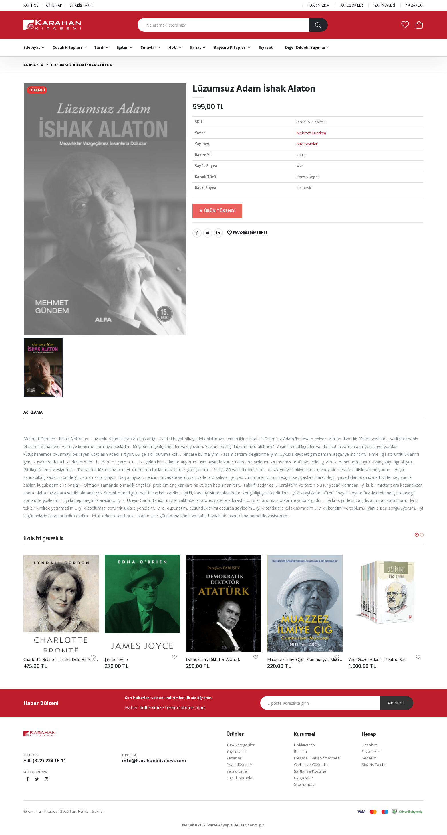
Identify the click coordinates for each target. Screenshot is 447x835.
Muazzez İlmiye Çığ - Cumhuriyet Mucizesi (305, 659)
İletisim (300, 751)
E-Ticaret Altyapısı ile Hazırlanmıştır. (223, 825)
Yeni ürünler (237, 771)
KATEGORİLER (351, 5)
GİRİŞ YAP (54, 5)
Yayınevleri (236, 751)
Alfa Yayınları (307, 143)
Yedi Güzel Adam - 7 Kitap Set (377, 659)
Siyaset (266, 47)
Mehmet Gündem (311, 132)
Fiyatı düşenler (240, 764)
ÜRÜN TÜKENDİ (217, 211)
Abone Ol (396, 703)
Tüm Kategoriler (241, 744)
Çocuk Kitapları (67, 47)
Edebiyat (31, 47)
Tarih (99, 47)
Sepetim (369, 758)
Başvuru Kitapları (230, 47)
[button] (419, 24)
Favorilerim (372, 751)
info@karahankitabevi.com (154, 760)
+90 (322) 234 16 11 (44, 760)
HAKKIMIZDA (318, 5)
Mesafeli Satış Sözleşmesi (317, 758)
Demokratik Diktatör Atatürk (213, 659)
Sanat (195, 47)
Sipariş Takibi (374, 764)
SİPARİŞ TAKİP (81, 5)
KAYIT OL (31, 5)
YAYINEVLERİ (384, 5)
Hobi (173, 47)
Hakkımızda (304, 744)
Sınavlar (148, 47)
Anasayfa (33, 64)
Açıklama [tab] (33, 412)
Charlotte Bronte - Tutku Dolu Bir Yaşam (61, 659)
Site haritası (304, 784)
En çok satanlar (240, 777)
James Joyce (116, 659)
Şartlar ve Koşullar (310, 771)
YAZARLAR (415, 5)
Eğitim (122, 47)
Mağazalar (303, 777)
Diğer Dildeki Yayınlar (305, 47)
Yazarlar (234, 758)
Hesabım (370, 744)
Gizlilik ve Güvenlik (311, 764)
